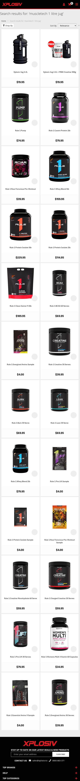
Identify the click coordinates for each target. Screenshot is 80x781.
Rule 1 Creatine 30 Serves (60, 364)
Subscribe (60, 754)
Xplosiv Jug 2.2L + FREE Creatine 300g (59, 72)
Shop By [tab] (8, 25)
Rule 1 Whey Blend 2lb (20, 481)
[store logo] (31, 4)
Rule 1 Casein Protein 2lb (59, 130)
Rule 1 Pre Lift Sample (59, 481)
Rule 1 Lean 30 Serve (59, 423)
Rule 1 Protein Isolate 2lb (59, 247)
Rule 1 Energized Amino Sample (20, 364)
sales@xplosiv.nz (39, 760)
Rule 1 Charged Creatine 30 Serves (59, 598)
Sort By (53, 25)
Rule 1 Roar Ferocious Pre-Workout (20, 189)
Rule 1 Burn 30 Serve (20, 423)
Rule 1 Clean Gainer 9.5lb (20, 306)
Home (3, 21)
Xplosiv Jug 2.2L (21, 72)
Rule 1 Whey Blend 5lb (59, 189)
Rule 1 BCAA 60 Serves (59, 306)
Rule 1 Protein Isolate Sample (20, 540)
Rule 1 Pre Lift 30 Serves (20, 657)
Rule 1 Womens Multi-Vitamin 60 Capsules (59, 657)
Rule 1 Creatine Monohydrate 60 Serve (20, 598)
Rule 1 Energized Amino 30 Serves (59, 715)
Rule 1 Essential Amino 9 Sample (20, 715)
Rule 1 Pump (20, 130)
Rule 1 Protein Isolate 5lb (20, 247)
